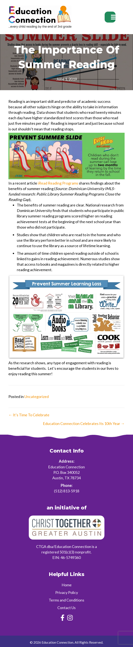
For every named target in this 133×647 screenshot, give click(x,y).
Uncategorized (36, 396)
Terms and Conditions (66, 600)
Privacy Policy (66, 592)
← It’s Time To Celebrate (28, 415)
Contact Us (66, 607)
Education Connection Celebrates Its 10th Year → (84, 423)
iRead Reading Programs (58, 183)
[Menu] (110, 17)
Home (67, 585)
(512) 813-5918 (66, 491)
